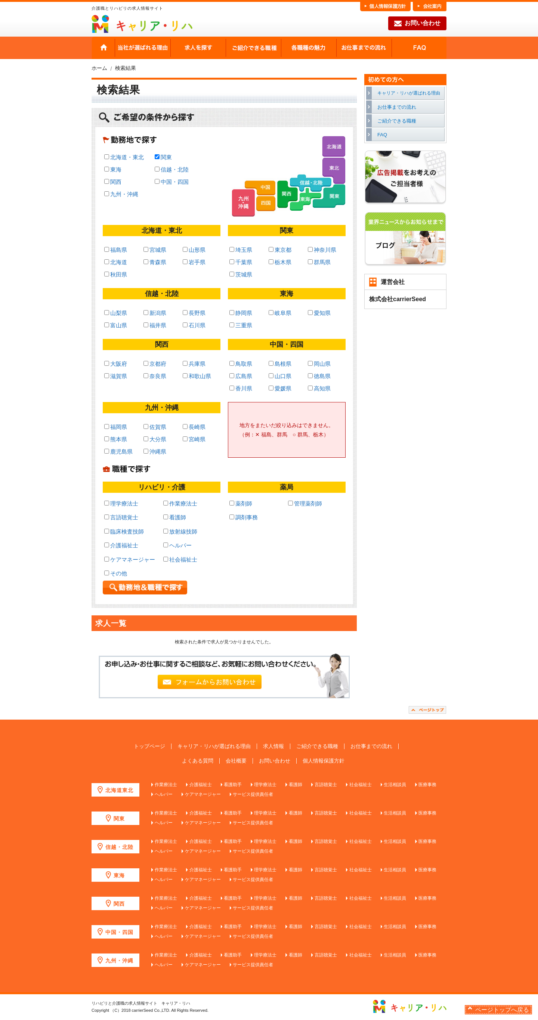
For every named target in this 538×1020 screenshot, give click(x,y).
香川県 (240, 388)
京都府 (154, 364)
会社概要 (236, 761)
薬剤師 (240, 503)
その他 (115, 573)
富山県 (115, 325)
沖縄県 (154, 451)
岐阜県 (280, 313)
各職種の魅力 (308, 48)
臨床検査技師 (124, 531)
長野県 (194, 313)
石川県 (194, 325)
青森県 (154, 262)
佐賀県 (154, 427)
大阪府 (115, 364)
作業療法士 (180, 503)
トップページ (149, 746)
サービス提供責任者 (253, 794)
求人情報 (273, 746)
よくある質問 (197, 761)
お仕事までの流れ (364, 48)
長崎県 (194, 427)
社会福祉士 (180, 559)
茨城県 (240, 274)
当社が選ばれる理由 (142, 48)
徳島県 (319, 376)
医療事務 (427, 784)
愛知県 (319, 313)
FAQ (419, 48)
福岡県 (115, 427)
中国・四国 (172, 182)
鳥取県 (240, 364)
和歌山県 (197, 376)
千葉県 (240, 262)
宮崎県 (194, 439)
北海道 (115, 262)
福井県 (154, 325)
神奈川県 (322, 250)
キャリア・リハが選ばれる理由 (408, 93)
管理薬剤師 (305, 503)
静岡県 (240, 313)
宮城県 (154, 250)
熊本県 (115, 439)
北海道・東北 (124, 157)
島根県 (280, 364)
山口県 (280, 376)
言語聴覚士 (121, 517)
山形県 (194, 250)
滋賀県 (115, 376)
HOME (103, 48)
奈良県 (154, 376)
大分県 (154, 439)
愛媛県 (280, 388)
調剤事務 (243, 517)
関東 (163, 157)
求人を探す (198, 48)
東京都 (280, 250)
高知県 (319, 388)
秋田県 (115, 274)
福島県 (115, 250)
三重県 (240, 325)
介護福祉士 (121, 545)
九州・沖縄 (121, 194)
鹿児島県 (118, 451)
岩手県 (194, 262)
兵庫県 (194, 364)
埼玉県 (240, 250)
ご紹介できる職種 (253, 48)
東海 (112, 169)
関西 (112, 182)
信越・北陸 (172, 169)
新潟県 (154, 313)
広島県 (240, 376)
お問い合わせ (417, 23)
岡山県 (319, 364)
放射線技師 (180, 531)
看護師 (174, 517)
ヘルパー (177, 545)
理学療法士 (121, 503)
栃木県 (280, 262)
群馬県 (319, 262)
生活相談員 (395, 784)
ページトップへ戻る (502, 1010)
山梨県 (115, 313)
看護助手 (233, 784)
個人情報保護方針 (323, 761)
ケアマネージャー (129, 559)
